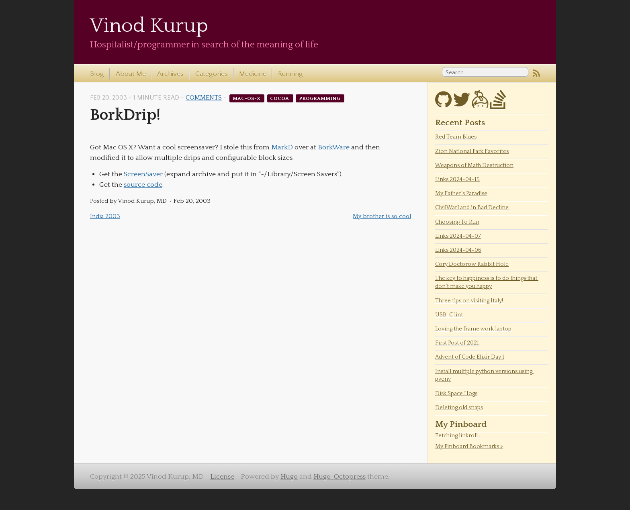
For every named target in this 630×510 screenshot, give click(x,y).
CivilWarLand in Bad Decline (472, 207)
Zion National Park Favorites (472, 151)
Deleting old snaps (459, 407)
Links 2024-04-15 (457, 179)
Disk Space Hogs (456, 393)
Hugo (289, 477)
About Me (131, 74)
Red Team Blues (456, 137)
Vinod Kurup (149, 25)
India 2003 (105, 216)
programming (320, 98)
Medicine (252, 74)
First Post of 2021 (457, 343)
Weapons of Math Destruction (474, 165)
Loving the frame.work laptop (473, 329)
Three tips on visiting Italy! (469, 301)
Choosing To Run (457, 222)
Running (290, 74)
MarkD (282, 147)
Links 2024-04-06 (458, 250)
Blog (97, 74)
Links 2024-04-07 (458, 236)
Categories (211, 74)
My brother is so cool (382, 216)
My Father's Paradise (461, 193)
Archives (170, 74)
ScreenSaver (143, 174)
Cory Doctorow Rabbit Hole (472, 264)
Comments (204, 97)
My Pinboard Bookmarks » (469, 446)
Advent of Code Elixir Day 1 (469, 357)
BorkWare (334, 147)
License (222, 477)
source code (143, 185)
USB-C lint (449, 315)
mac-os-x (247, 98)
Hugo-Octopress (339, 477)
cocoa (280, 98)
